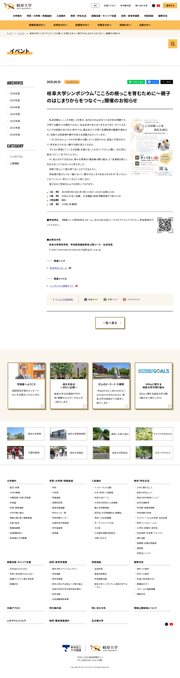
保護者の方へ (82, 25)
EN (95, 5)
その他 (97, 527)
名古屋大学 (98, 620)
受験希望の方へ (37, 25)
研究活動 (56, 594)
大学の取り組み (17, 512)
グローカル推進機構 (146, 589)
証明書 (140, 548)
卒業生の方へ (104, 25)
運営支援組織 (58, 507)
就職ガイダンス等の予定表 (22, 578)
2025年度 (15, 100)
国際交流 (138, 562)
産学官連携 (57, 578)
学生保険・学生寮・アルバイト (150, 533)
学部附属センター (60, 517)
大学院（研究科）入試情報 (106, 502)
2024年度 (15, 107)
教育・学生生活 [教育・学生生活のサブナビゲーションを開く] (78, 15)
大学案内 (11, 480)
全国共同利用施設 (60, 522)
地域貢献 (96, 562)
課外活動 (141, 538)
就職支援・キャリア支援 (19, 562)
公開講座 (14, 163)
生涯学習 (98, 568)
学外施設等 (57, 527)
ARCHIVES (15, 83)
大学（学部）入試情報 (103, 492)
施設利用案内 (100, 573)
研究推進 (56, 573)
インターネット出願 (102, 487)
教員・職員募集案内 (59, 620)
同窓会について (144, 553)
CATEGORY (15, 146)
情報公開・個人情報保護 (21, 517)
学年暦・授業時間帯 (146, 507)
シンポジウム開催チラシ (62, 285)
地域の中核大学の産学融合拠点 (66, 589)
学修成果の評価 (144, 512)
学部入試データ (101, 497)
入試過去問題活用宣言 (104, 533)
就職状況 (14, 584)
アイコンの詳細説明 (64, 299)
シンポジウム (72, 81)
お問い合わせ (100, 538)
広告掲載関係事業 (60, 599)
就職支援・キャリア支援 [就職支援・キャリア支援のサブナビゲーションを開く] (103, 15)
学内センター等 (59, 512)
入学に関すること (144, 487)
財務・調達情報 (16, 507)
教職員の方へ (143, 584)
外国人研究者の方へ (146, 578)
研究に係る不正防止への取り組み (67, 584)
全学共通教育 (143, 502)
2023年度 (15, 114)
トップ (9, 33)
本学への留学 (143, 573)
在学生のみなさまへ (19, 568)
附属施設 (56, 497)
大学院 (55, 492)
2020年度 (15, 134)
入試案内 (96, 480)
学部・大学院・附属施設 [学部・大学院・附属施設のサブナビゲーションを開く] (39, 15)
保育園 (55, 533)
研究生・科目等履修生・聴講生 (108, 512)
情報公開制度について (145, 608)
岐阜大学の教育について (148, 497)
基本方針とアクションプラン (64, 568)
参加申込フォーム (58, 268)
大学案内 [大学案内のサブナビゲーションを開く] (17, 15)
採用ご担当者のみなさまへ (22, 573)
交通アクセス (110, 5)
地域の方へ (125, 25)
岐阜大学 (18, 6)
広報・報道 (14, 522)
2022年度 (15, 121)
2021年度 (15, 127)
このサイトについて (16, 620)
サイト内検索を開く (172, 43)
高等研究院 (57, 502)
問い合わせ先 (141, 5)
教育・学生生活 (141, 480)
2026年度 (15, 93)
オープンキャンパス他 (103, 522)
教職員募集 (15, 527)
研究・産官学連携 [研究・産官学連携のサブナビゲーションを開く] (130, 15)
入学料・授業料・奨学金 (147, 527)
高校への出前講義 (102, 517)
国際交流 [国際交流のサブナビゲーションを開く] (162, 15)
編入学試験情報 (101, 507)
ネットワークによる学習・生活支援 (152, 517)
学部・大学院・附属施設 (61, 480)
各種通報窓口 (16, 533)
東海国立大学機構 (18, 538)
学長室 (13, 502)
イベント (21, 33)
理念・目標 (14, 487)
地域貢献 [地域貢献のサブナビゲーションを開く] (148, 15)
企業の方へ (145, 25)
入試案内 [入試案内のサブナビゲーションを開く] (61, 15)
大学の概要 (15, 492)
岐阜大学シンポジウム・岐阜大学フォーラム (110, 585)
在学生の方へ (60, 25)
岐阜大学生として (145, 492)
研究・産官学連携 (58, 562)
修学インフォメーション (147, 522)
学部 (54, 487)
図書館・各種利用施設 (147, 543)
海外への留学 (143, 568)
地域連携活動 (100, 578)
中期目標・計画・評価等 (20, 497)
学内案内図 (125, 5)
